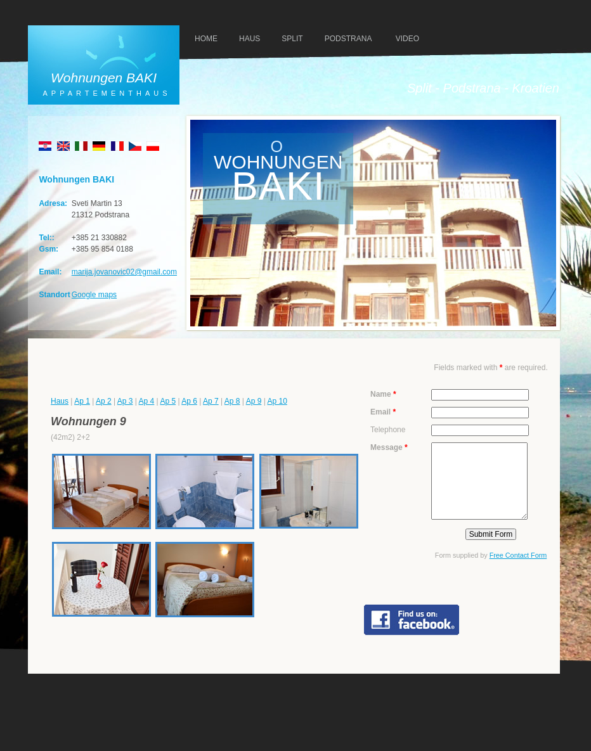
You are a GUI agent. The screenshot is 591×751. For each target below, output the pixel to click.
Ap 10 (277, 401)
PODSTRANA (348, 38)
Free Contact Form (518, 555)
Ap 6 (189, 401)
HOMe (206, 38)
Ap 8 (232, 401)
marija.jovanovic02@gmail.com (124, 271)
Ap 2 (104, 401)
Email (383, 412)
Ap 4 (147, 401)
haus (249, 38)
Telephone (387, 429)
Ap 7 (211, 401)
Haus (59, 401)
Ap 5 (168, 401)
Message (389, 447)
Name (383, 394)
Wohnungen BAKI (104, 77)
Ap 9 (254, 401)
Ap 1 (82, 401)
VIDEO (407, 38)
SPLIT (292, 38)
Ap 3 (125, 401)
